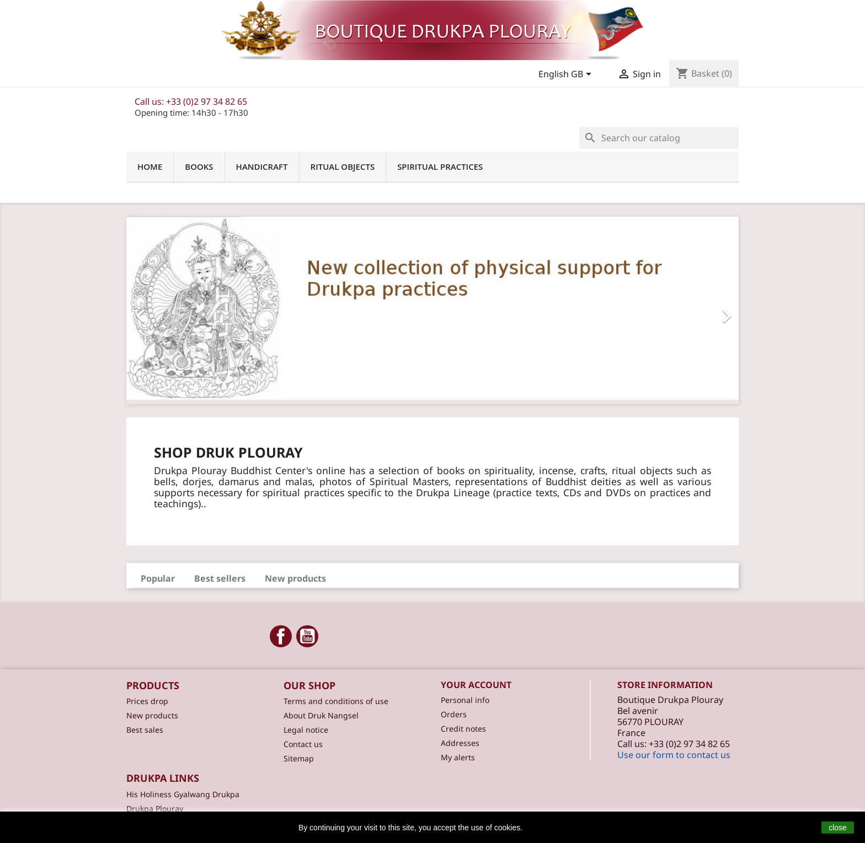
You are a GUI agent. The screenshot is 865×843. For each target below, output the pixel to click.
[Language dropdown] (566, 75)
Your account (476, 685)
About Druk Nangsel (321, 715)
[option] (432, 310)
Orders (454, 714)
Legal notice (306, 729)
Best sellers (219, 578)
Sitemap (299, 758)
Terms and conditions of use (336, 701)
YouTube (307, 636)
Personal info (465, 700)
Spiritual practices (440, 166)
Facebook (281, 636)
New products (295, 578)
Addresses (460, 743)
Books (199, 166)
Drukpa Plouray (154, 808)
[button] (172, 310)
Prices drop (147, 701)
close (838, 827)
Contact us (303, 744)
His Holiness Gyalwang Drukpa (182, 794)
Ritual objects (343, 166)
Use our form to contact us (673, 755)
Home (149, 166)
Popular (158, 578)
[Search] (659, 138)
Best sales (144, 729)
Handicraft (262, 166)
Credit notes (463, 728)
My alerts (458, 757)
